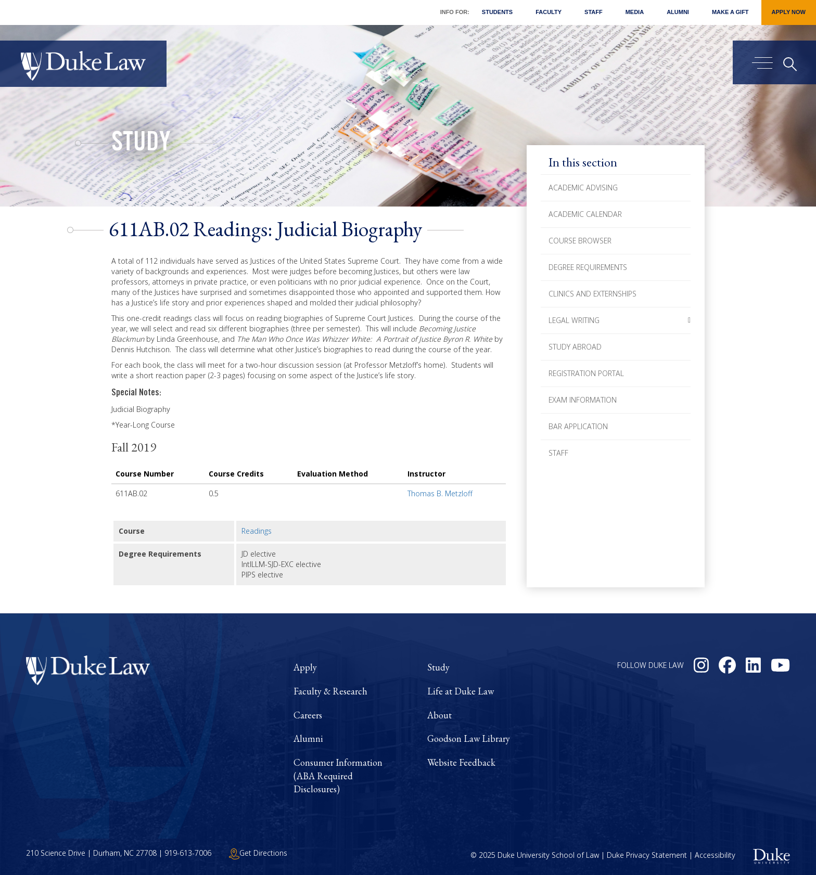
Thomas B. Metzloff (440, 493)
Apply (305, 667)
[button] (689, 320)
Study (141, 145)
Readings (256, 531)
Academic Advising (583, 187)
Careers (308, 715)
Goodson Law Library (468, 738)
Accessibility (715, 855)
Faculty (549, 12)
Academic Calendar (585, 214)
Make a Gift (730, 12)
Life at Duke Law (460, 691)
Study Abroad (575, 347)
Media (635, 12)
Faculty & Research (330, 691)
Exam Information (583, 400)
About (439, 715)
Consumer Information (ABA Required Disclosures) (338, 775)
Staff (593, 12)
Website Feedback (461, 762)
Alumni (678, 12)
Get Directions (258, 853)
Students (497, 12)
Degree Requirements (588, 267)
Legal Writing (574, 320)
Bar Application (578, 426)
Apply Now (789, 12)
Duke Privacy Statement (647, 855)
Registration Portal (586, 373)
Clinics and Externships (592, 294)
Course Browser (580, 241)
